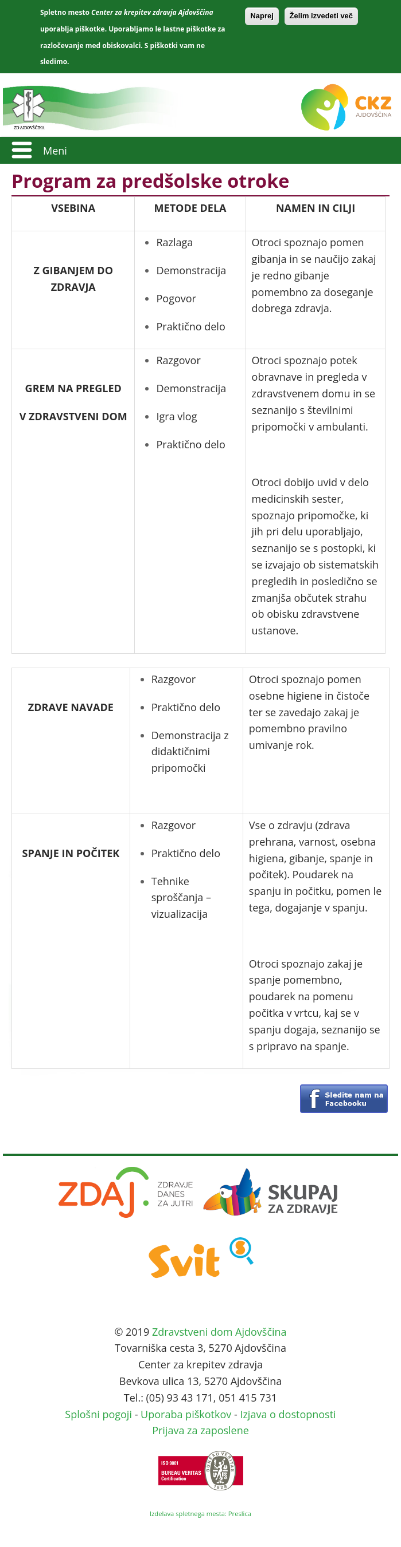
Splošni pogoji (98, 1414)
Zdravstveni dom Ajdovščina (219, 1332)
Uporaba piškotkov (186, 1414)
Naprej (261, 15)
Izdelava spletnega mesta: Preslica (200, 1513)
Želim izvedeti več (321, 15)
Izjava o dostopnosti (288, 1414)
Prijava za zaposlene (200, 1430)
